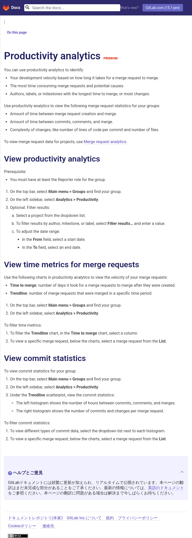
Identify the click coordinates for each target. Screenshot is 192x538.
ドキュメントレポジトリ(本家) (35, 518)
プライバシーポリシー (138, 518)
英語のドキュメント (166, 488)
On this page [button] (15, 32)
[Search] (72, 7)
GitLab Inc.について (84, 518)
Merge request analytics (105, 141)
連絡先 (48, 526)
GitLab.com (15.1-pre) (163, 8)
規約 (110, 518)
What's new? (128, 8)
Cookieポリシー (22, 526)
